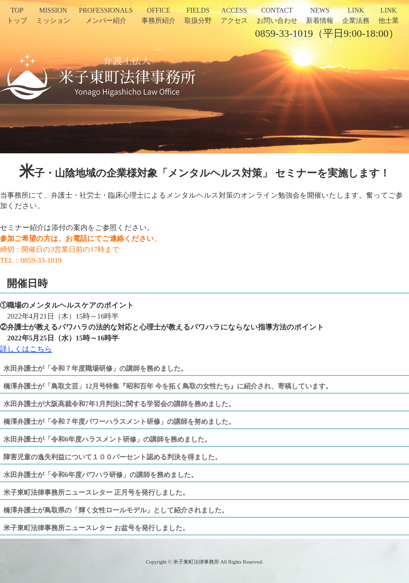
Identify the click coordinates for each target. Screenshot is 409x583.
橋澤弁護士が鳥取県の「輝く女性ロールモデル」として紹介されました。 (115, 510)
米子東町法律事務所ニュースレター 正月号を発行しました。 (96, 492)
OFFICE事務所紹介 (158, 15)
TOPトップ (17, 15)
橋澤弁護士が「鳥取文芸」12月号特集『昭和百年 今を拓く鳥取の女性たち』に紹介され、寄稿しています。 (167, 386)
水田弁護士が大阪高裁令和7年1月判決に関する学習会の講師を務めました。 (119, 404)
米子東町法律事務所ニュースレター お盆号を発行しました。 (96, 528)
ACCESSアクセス (234, 15)
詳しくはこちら (26, 349)
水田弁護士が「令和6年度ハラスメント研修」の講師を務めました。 (107, 439)
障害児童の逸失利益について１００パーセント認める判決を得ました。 (112, 457)
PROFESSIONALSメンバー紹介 (106, 15)
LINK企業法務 (355, 15)
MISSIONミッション (53, 15)
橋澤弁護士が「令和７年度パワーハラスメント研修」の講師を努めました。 (119, 421)
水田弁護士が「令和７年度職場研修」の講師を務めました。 (95, 368)
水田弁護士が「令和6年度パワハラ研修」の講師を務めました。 (100, 474)
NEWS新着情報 (319, 15)
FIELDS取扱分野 (198, 15)
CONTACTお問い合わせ (277, 15)
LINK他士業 (388, 15)
